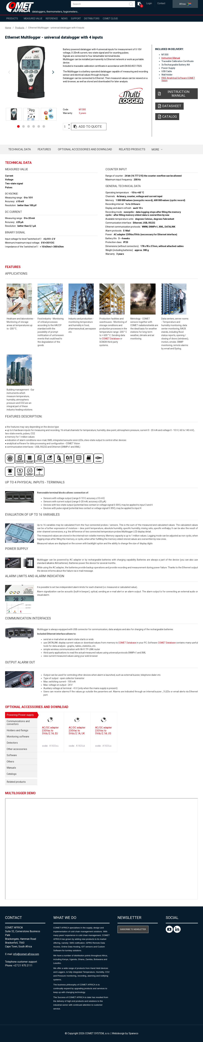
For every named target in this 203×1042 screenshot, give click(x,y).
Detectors (12, 742)
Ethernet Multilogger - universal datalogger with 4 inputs (56, 27)
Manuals (11, 767)
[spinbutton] (66, 127)
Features (44, 149)
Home (8, 27)
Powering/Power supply (20, 714)
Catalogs (11, 773)
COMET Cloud (110, 18)
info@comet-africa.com (26, 954)
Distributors (91, 18)
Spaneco (133, 1033)
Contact (161, 3)
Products (12, 18)
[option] (31, 72)
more (155, 149)
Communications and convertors (18, 723)
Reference (52, 18)
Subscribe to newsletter (133, 929)
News (64, 18)
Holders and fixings (17, 730)
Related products (132, 149)
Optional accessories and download (85, 149)
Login (149, 3)
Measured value (33, 18)
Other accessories (17, 749)
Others (10, 761)
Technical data (19, 149)
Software (12, 755)
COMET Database (111, 338)
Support (76, 18)
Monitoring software (18, 736)
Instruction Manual (170, 58)
